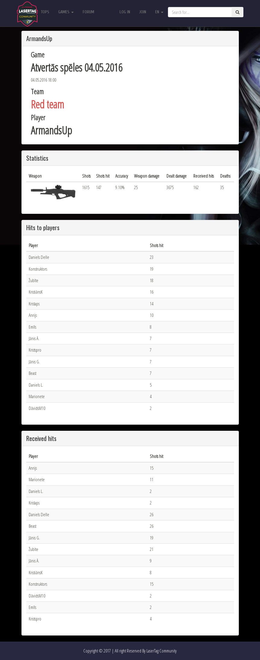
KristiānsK (36, 292)
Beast (32, 373)
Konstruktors (38, 269)
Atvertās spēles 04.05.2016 (76, 67)
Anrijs (33, 315)
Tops (45, 11)
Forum (88, 11)
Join (142, 11)
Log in (125, 11)
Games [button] (66, 11)
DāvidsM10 (37, 408)
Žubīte (33, 280)
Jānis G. (34, 362)
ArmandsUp (51, 130)
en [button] (159, 11)
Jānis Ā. (34, 338)
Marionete (37, 396)
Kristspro (35, 350)
